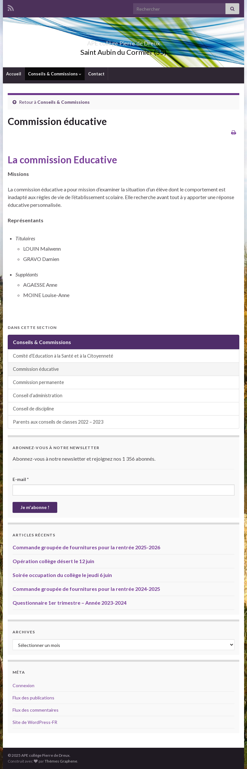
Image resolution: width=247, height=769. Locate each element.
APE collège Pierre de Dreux (124, 41)
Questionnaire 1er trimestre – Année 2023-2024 (69, 603)
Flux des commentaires (36, 710)
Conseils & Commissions (54, 73)
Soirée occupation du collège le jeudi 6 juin (62, 575)
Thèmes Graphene (61, 761)
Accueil (13, 73)
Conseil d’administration (37, 395)
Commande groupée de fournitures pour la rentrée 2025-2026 (86, 547)
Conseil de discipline (33, 408)
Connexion (23, 685)
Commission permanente (38, 382)
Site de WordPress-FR (35, 722)
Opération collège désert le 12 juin (53, 561)
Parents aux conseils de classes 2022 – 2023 (58, 422)
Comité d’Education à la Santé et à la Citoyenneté (63, 356)
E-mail (21, 479)
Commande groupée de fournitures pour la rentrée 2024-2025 (86, 589)
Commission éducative (36, 369)
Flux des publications (33, 697)
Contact (96, 73)
